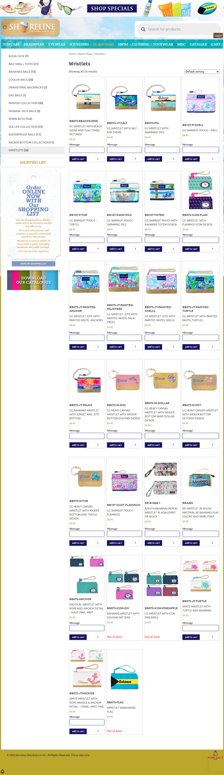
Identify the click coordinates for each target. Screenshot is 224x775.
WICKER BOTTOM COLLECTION (31, 142)
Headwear (34, 44)
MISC (181, 44)
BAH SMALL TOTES (24, 64)
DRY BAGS (17, 95)
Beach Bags (103, 44)
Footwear (163, 44)
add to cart (78, 159)
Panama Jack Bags (24, 111)
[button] (2, 773)
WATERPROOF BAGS (25, 134)
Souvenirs (79, 44)
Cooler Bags (21, 80)
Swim (123, 44)
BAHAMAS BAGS (22, 72)
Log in (218, 35)
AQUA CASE (18, 56)
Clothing (140, 44)
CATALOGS (198, 44)
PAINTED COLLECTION (26, 103)
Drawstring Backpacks (28, 87)
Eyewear (56, 44)
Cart (216, 44)
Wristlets (19, 150)
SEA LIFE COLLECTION (26, 127)
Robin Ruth (20, 119)
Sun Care (11, 44)
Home (72, 54)
